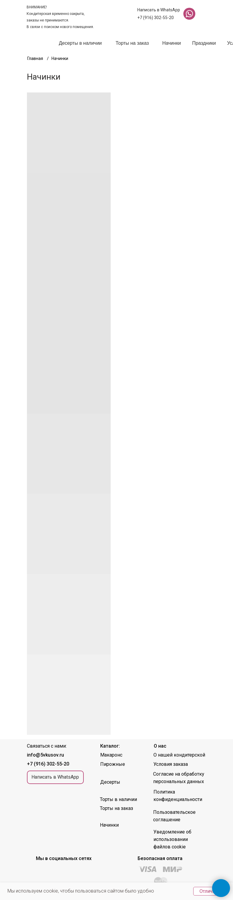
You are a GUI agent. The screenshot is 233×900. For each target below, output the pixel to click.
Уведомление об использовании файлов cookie (172, 839)
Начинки (171, 43)
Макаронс (111, 755)
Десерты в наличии (80, 43)
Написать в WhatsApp (158, 9)
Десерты (110, 782)
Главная (35, 58)
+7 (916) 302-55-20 (155, 17)
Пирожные (112, 764)
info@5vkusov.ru (45, 755)
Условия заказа (170, 764)
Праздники (204, 43)
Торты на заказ (132, 43)
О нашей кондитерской (179, 755)
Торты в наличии (118, 799)
